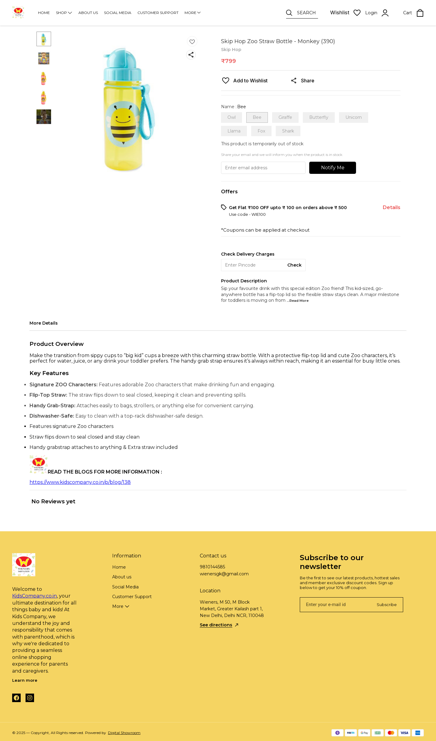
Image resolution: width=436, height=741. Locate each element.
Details (391, 207)
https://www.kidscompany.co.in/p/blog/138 (80, 482)
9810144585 (212, 567)
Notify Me (332, 168)
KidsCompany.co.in (34, 596)
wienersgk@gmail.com (224, 574)
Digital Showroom (124, 732)
